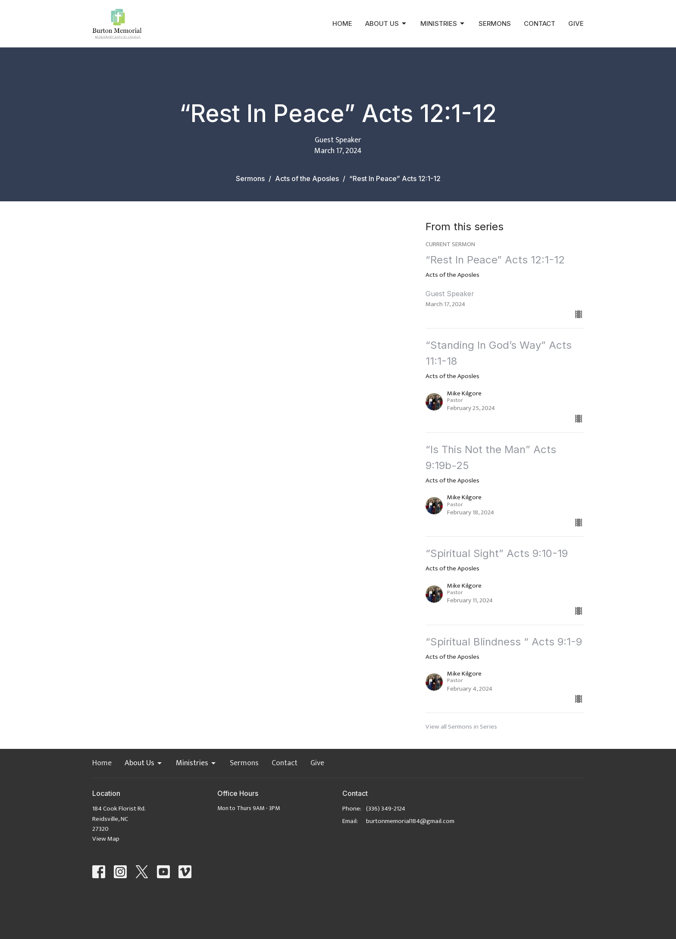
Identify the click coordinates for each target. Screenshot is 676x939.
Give (576, 23)
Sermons (495, 23)
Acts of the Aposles (307, 178)
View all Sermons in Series (461, 726)
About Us (386, 23)
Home (342, 23)
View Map (105, 838)
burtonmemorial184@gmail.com (410, 821)
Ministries (443, 23)
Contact (539, 23)
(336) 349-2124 (385, 809)
